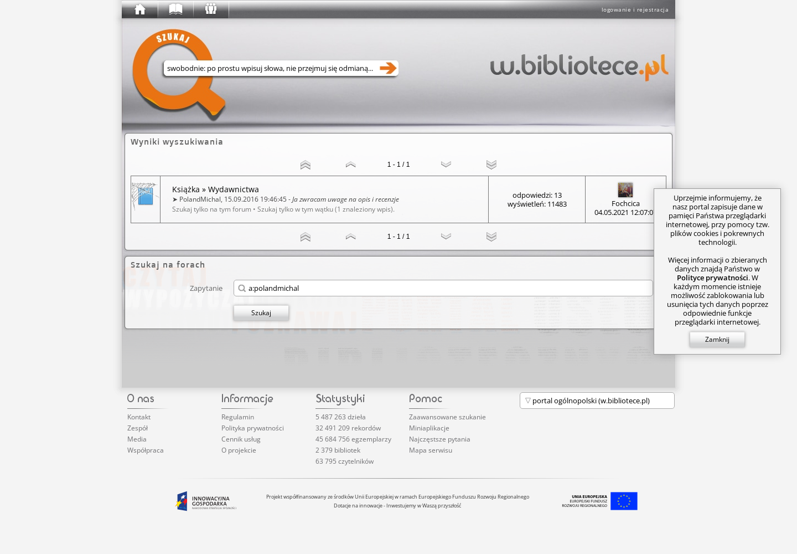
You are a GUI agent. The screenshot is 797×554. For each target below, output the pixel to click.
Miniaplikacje (429, 428)
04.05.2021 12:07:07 (625, 212)
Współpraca (145, 450)
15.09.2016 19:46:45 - (311, 199)
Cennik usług (241, 439)
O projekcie (238, 450)
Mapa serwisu (430, 450)
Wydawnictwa (233, 189)
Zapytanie (206, 288)
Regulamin (237, 417)
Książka (186, 189)
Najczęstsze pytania (439, 439)
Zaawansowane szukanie (447, 417)
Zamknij (717, 339)
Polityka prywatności (252, 428)
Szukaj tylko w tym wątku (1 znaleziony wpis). (326, 209)
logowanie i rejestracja (635, 9)
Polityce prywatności (712, 278)
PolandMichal (200, 199)
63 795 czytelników (344, 461)
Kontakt (139, 417)
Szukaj (261, 312)
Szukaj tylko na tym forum (211, 209)
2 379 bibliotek (337, 450)
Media (137, 439)
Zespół (137, 428)
